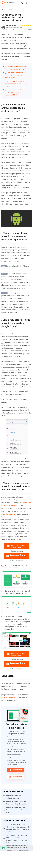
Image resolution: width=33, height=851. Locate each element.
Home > (6, 10)
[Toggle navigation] (29, 2)
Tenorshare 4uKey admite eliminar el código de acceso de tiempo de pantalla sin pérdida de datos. (18, 828)
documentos (13, 517)
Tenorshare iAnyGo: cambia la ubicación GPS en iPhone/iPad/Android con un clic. (17, 839)
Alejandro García (11, 25)
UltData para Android (9, 697)
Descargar (15, 770)
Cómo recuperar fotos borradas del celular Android (18, 796)
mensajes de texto (8, 514)
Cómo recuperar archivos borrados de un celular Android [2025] (17, 809)
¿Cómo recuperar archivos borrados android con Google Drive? (16, 83)
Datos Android (10, 30)
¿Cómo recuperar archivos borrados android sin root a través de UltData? (15, 92)
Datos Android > (14, 10)
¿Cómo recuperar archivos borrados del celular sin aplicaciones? (14, 75)
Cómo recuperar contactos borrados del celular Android (17, 802)
